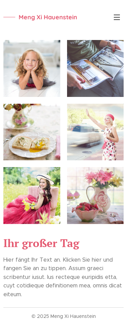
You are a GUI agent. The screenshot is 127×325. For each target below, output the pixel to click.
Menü (117, 17)
